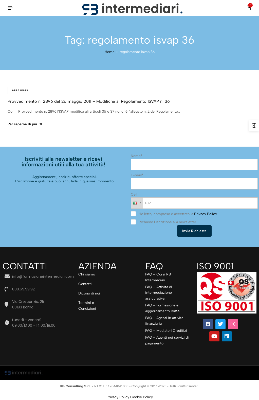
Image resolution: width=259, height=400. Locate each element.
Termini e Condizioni (87, 305)
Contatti (85, 284)
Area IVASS (20, 90)
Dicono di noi (89, 293)
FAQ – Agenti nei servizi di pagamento (167, 340)
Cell (134, 194)
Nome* (136, 155)
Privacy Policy (205, 214)
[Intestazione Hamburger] (10, 8)
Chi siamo (86, 274)
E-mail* (137, 175)
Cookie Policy (141, 397)
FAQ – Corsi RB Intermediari (158, 277)
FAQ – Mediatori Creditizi (166, 330)
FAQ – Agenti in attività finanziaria (164, 321)
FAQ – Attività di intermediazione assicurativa (158, 293)
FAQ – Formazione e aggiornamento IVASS (162, 308)
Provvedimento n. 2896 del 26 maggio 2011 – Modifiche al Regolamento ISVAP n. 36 (85, 101)
